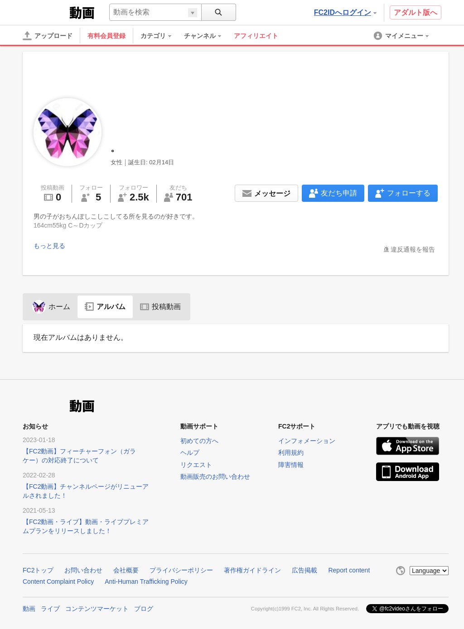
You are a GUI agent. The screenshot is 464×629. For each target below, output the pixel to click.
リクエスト (196, 464)
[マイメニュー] (401, 35)
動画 (29, 607)
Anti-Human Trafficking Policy (146, 581)
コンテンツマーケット (97, 607)
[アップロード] (47, 35)
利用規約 (291, 452)
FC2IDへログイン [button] (345, 12)
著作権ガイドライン (252, 570)
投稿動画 (160, 306)
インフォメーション (306, 440)
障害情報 (291, 464)
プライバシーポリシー (181, 570)
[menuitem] (160, 35)
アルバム (105, 306)
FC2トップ (38, 570)
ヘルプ (189, 452)
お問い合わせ (83, 570)
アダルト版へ (415, 12)
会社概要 (126, 570)
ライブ (50, 607)
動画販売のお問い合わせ (215, 476)
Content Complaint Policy (58, 581)
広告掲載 (304, 570)
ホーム (51, 306)
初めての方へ (199, 440)
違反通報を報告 (413, 249)
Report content (349, 570)
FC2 (45, 12)
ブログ (143, 607)
